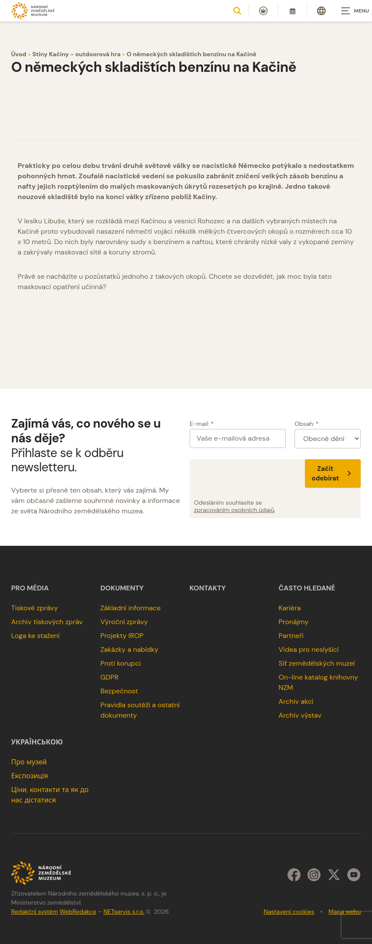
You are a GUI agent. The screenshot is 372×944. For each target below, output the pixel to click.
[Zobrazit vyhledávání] (237, 11)
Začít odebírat (333, 473)
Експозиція (29, 775)
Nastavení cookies (289, 911)
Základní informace (130, 607)
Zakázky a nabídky (129, 649)
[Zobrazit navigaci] (350, 11)
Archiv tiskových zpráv (47, 621)
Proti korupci (120, 663)
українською (37, 742)
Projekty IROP (122, 635)
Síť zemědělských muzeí (316, 663)
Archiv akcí (295, 701)
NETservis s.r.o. (124, 911)
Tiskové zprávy (34, 607)
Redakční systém (34, 911)
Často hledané (306, 588)
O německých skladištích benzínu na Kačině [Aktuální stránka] (191, 54)
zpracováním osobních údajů (234, 510)
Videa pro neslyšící (308, 649)
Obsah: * (306, 424)
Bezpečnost (119, 691)
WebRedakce (78, 911)
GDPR (109, 677)
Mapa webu (345, 911)
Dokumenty (122, 588)
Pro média (30, 588)
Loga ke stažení (35, 635)
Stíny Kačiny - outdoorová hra (76, 54)
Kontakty (208, 588)
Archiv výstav (299, 715)
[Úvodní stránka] (33, 10)
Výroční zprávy (124, 621)
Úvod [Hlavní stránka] (18, 54)
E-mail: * (201, 424)
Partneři (291, 635)
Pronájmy (293, 621)
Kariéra (289, 607)
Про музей (29, 762)
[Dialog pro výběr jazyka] (321, 10)
